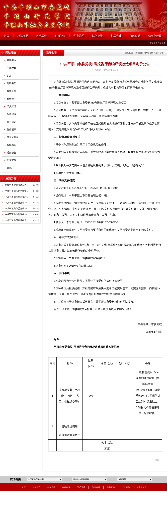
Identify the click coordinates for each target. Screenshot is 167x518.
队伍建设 (97, 35)
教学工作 (41, 35)
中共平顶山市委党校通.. (16, 220)
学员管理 (78, 35)
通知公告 (11, 152)
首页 (6, 35)
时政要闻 (11, 83)
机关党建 (116, 35)
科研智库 (60, 35)
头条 (9, 75)
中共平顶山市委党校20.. (16, 197)
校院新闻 (11, 145)
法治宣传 (11, 160)
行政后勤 (135, 35)
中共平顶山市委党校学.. (16, 191)
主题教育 (11, 68)
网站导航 (10, 52)
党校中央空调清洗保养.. (16, 185)
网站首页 (139, 53)
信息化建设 (155, 35)
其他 (9, 168)
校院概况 (22, 35)
